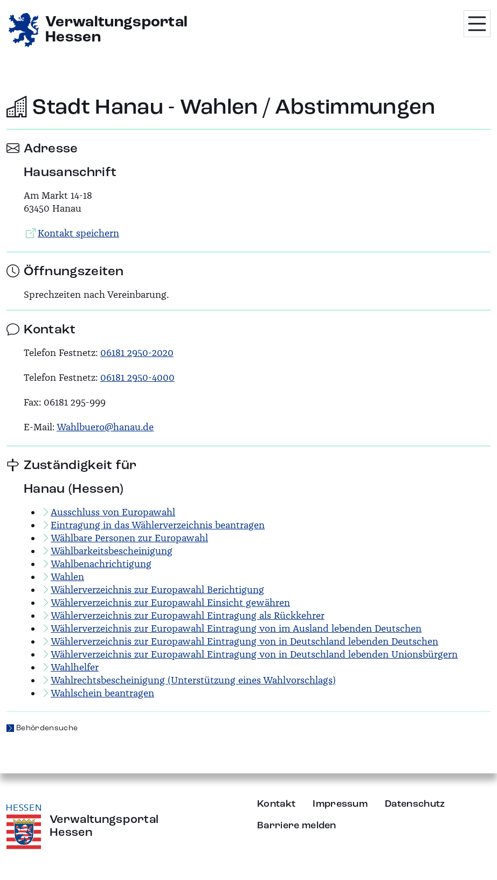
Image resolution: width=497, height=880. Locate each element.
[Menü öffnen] (477, 23)
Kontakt (276, 804)
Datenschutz (415, 804)
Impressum (340, 804)
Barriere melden (296, 825)
